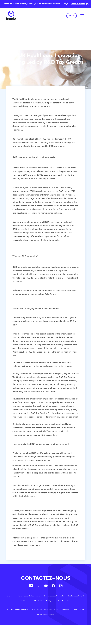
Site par (45, 614)
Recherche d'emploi (76, 596)
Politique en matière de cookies (58, 601)
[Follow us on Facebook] (53, 586)
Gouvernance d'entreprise (54, 596)
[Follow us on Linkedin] (31, 586)
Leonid (11, 15)
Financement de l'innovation (29, 596)
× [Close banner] (88, 4)
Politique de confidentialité (31, 601)
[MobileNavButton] (82, 14)
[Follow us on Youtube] (46, 586)
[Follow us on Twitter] (38, 586)
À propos (10, 596)
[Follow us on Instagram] (61, 586)
